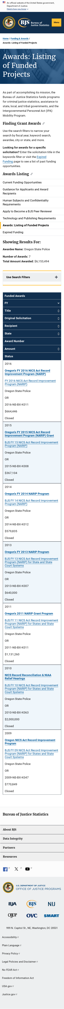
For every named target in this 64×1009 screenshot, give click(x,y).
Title (8, 310)
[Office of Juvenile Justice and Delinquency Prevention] (12, 916)
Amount (10, 348)
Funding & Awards (20, 38)
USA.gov (8, 986)
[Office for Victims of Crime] (31, 915)
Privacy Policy (11, 953)
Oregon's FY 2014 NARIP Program (27, 493)
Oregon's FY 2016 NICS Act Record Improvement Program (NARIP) (27, 372)
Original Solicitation (18, 318)
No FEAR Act (10, 969)
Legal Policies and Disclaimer (20, 961)
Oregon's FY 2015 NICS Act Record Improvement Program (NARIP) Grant (29, 433)
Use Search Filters (18, 277)
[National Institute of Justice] (51, 902)
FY (32, 303)
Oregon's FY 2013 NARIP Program (27, 552)
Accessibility (10, 937)
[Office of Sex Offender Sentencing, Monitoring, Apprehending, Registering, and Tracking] (51, 914)
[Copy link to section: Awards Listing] (31, 173)
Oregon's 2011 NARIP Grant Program (29, 613)
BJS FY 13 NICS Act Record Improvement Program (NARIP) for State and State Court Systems (31, 562)
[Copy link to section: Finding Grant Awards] (43, 123)
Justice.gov (10, 994)
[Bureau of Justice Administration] (13, 902)
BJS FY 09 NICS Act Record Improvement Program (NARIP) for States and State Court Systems (31, 754)
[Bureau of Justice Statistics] (32, 906)
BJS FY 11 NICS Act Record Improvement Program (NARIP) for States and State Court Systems (31, 624)
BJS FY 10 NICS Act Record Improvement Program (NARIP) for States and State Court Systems (31, 689)
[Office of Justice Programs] (9, 22)
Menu (56, 22)
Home (6, 38)
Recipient (11, 325)
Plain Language (12, 945)
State (8, 333)
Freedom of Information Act (18, 978)
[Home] (33, 22)
